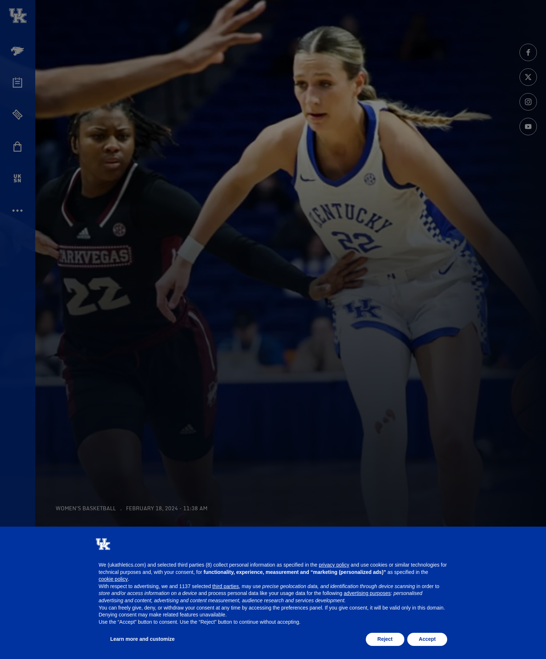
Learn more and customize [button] (142, 639)
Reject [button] (385, 639)
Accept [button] (427, 639)
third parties (225, 586)
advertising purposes (367, 593)
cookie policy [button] (113, 579)
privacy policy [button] (334, 565)
